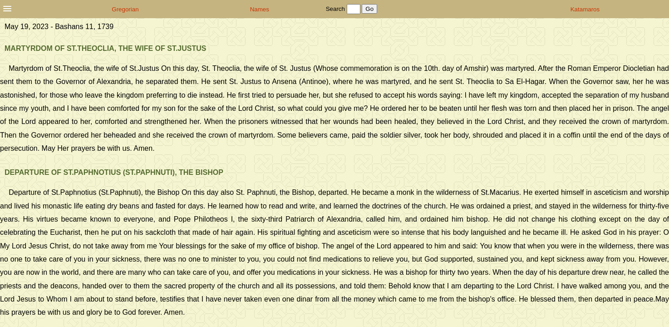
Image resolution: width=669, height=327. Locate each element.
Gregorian (125, 9)
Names (259, 9)
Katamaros (585, 9)
